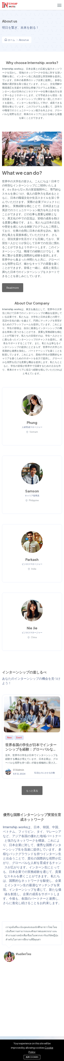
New (9, 737)
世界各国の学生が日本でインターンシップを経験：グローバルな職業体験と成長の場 (30, 749)
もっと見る (32, 790)
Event (19, 737)
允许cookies (32, 1057)
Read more (12, 287)
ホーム (10, 39)
